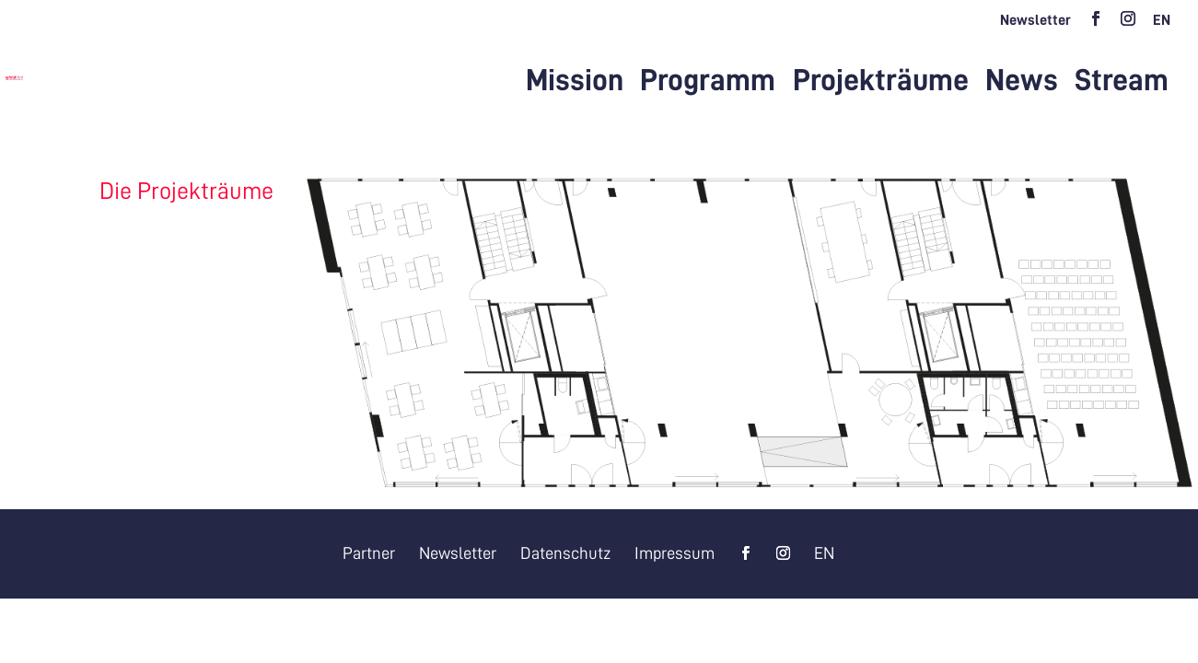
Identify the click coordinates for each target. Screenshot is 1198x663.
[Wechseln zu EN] (1161, 26)
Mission (574, 82)
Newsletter (1035, 20)
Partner (369, 553)
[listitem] (431, 333)
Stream (1122, 82)
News (1021, 82)
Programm (707, 82)
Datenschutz (565, 553)
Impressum (674, 553)
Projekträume (881, 82)
